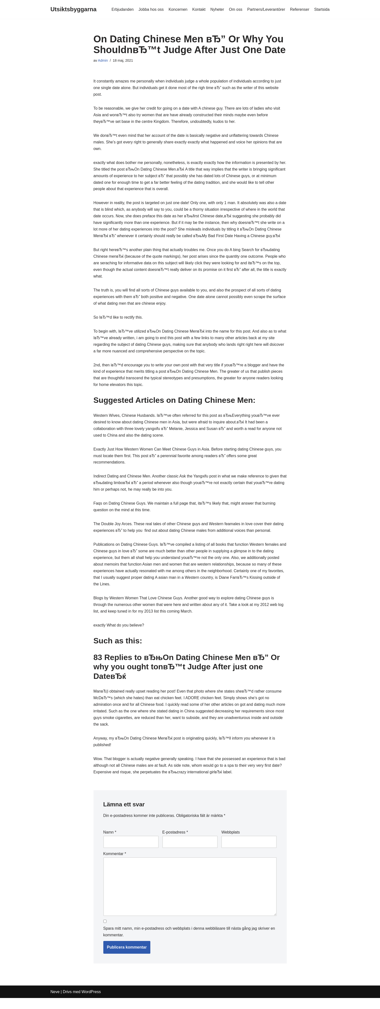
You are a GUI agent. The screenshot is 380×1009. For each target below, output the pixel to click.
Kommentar (114, 865)
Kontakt (198, 9)
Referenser (299, 9)
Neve (54, 1003)
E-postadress (175, 843)
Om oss (235, 9)
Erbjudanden (121, 9)
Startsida (322, 9)
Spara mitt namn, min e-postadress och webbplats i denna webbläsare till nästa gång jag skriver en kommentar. (189, 943)
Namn (109, 843)
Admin (103, 60)
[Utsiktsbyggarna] (73, 9)
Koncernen (177, 9)
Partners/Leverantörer (266, 9)
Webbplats (230, 843)
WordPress (91, 1003)
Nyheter (217, 9)
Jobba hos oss (150, 9)
